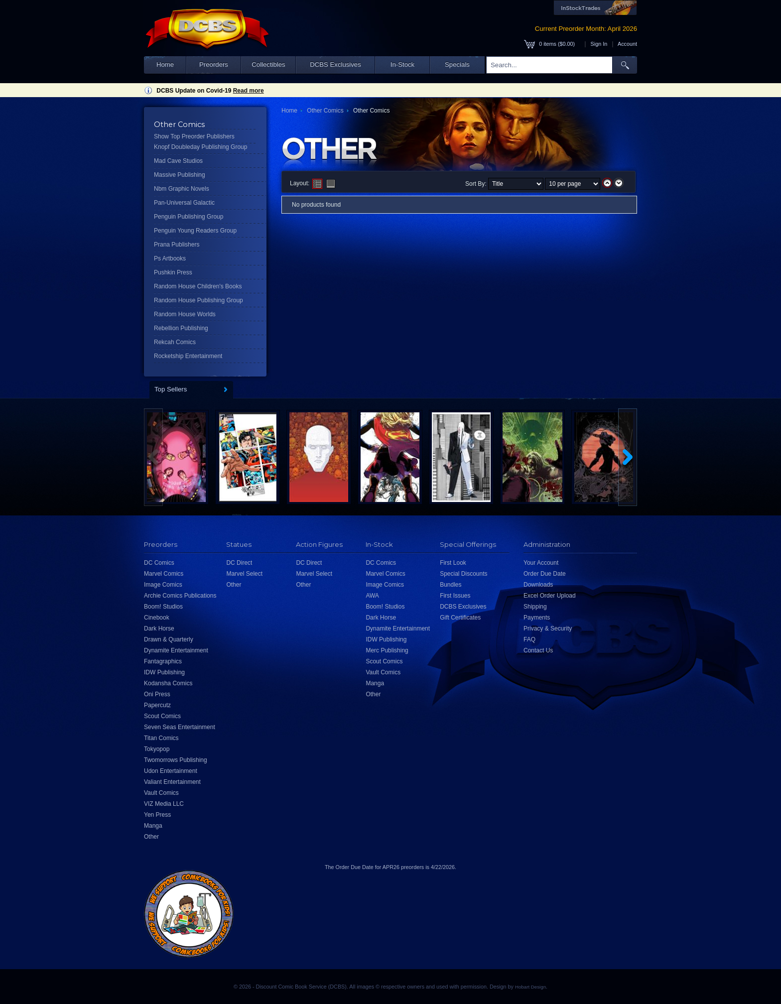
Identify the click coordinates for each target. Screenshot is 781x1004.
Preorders (213, 64)
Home (165, 64)
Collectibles (268, 64)
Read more (248, 90)
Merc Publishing (387, 650)
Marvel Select (244, 573)
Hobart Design (530, 987)
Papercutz (157, 705)
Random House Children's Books (198, 286)
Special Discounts (463, 573)
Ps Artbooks (170, 258)
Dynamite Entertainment (176, 650)
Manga (153, 825)
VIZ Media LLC (164, 803)
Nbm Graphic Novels (181, 188)
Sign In (599, 44)
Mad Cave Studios (178, 160)
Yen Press (157, 814)
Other (151, 836)
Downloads (538, 584)
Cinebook (156, 617)
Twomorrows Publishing (175, 759)
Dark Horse (159, 628)
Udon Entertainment (170, 770)
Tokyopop (156, 749)
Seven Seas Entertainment (179, 727)
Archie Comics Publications (180, 595)
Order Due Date (544, 573)
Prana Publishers (176, 244)
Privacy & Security (547, 628)
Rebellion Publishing (181, 328)
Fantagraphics (163, 661)
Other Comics (325, 110)
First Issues (455, 595)
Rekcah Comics (175, 342)
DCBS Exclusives (335, 64)
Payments (536, 617)
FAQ (529, 639)
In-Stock (402, 64)
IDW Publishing (164, 672)
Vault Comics (161, 792)
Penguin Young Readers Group (195, 230)
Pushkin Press (173, 272)
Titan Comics (161, 738)
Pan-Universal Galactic (184, 202)
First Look (453, 562)
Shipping (535, 606)
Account (627, 44)
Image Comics (163, 584)
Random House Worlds (185, 314)
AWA (372, 595)
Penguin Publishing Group (188, 216)
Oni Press (157, 694)
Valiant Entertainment (172, 781)
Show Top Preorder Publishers (194, 136)
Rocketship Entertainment (188, 356)
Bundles (450, 584)
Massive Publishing (179, 174)
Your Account (540, 562)
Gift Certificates (460, 617)
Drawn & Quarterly (168, 639)
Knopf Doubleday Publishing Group (200, 146)
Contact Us (538, 650)
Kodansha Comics (168, 683)
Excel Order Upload (549, 595)
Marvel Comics (163, 573)
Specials (457, 64)
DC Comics (159, 562)
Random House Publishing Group (198, 300)
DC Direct (239, 562)
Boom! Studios (163, 606)
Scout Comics (162, 716)
